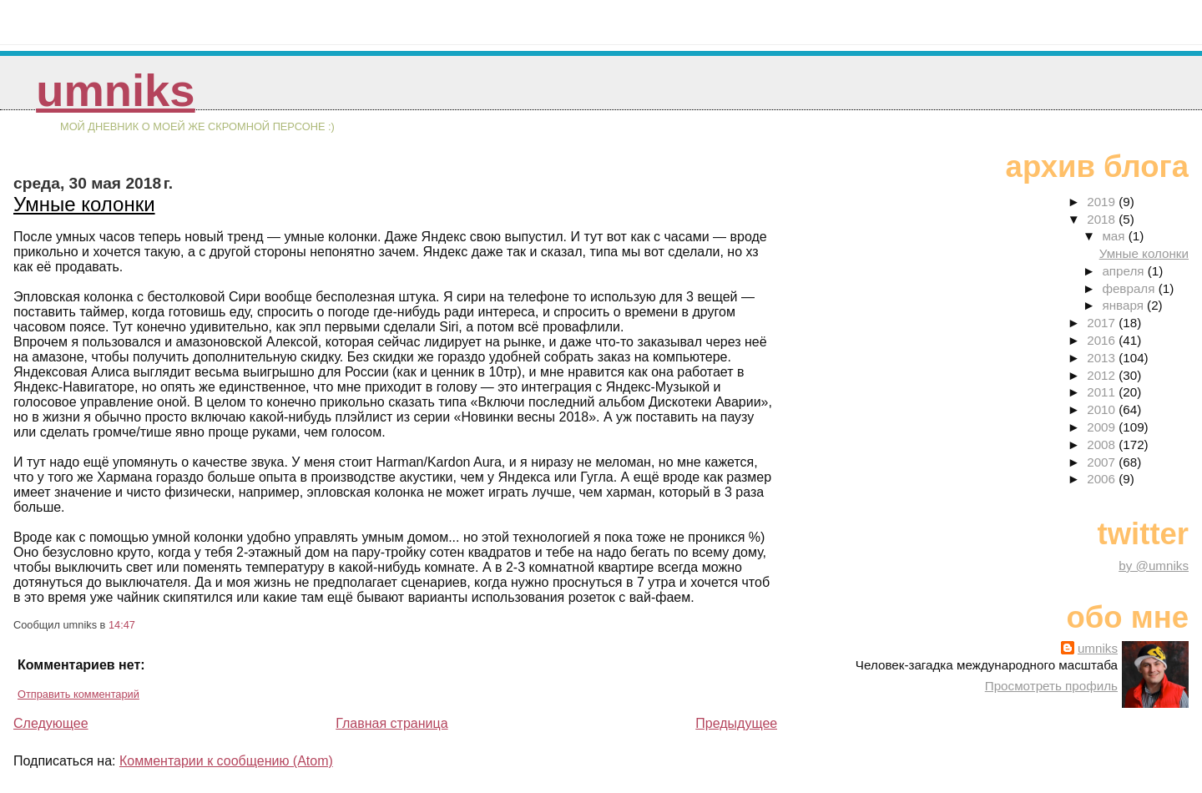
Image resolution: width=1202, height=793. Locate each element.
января (1124, 305)
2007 (1103, 462)
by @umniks (1154, 565)
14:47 (122, 625)
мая (1115, 236)
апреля (1124, 271)
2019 (1103, 201)
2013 (1103, 358)
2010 (1103, 409)
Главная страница (391, 723)
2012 (1103, 375)
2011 (1103, 392)
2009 (1103, 427)
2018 (1103, 219)
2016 (1103, 340)
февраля (1130, 288)
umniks (115, 90)
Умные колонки (84, 204)
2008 (1103, 444)
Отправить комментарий (78, 694)
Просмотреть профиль (1051, 686)
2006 (1103, 479)
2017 (1103, 323)
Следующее (50, 723)
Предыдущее (736, 723)
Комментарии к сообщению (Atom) (226, 761)
